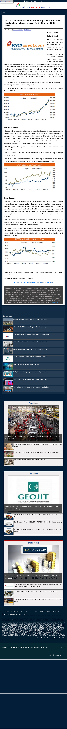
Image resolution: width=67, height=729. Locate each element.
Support (58, 655)
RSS (25, 614)
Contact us (16, 612)
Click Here (55, 302)
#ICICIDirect (27, 29)
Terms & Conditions (13, 614)
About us (28, 612)
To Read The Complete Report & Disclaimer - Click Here (33, 282)
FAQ (50, 655)
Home (6, 612)
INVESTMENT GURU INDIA (22, 647)
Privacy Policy (53, 612)
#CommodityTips (18, 29)
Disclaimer (40, 612)
